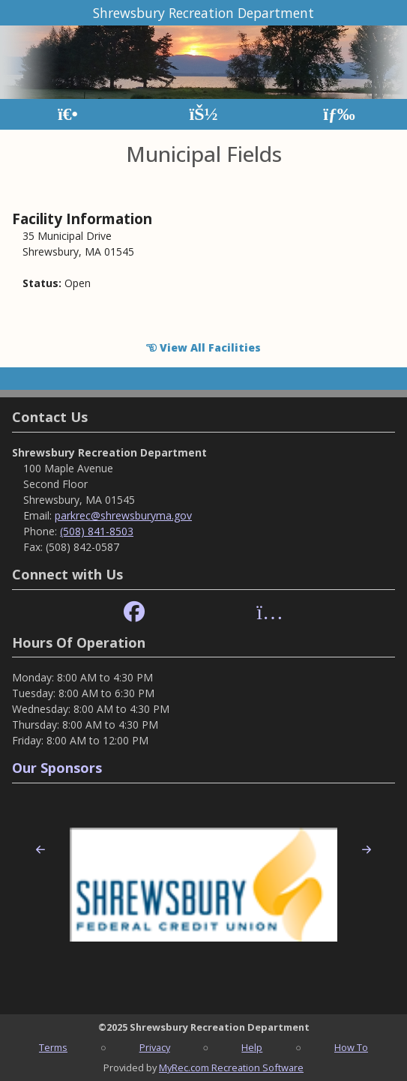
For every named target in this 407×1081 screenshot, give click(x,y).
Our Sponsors (57, 768)
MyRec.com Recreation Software (231, 1067)
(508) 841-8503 (96, 531)
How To (351, 1047)
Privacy (154, 1047)
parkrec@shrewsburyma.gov (123, 515)
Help (251, 1047)
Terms (53, 1047)
